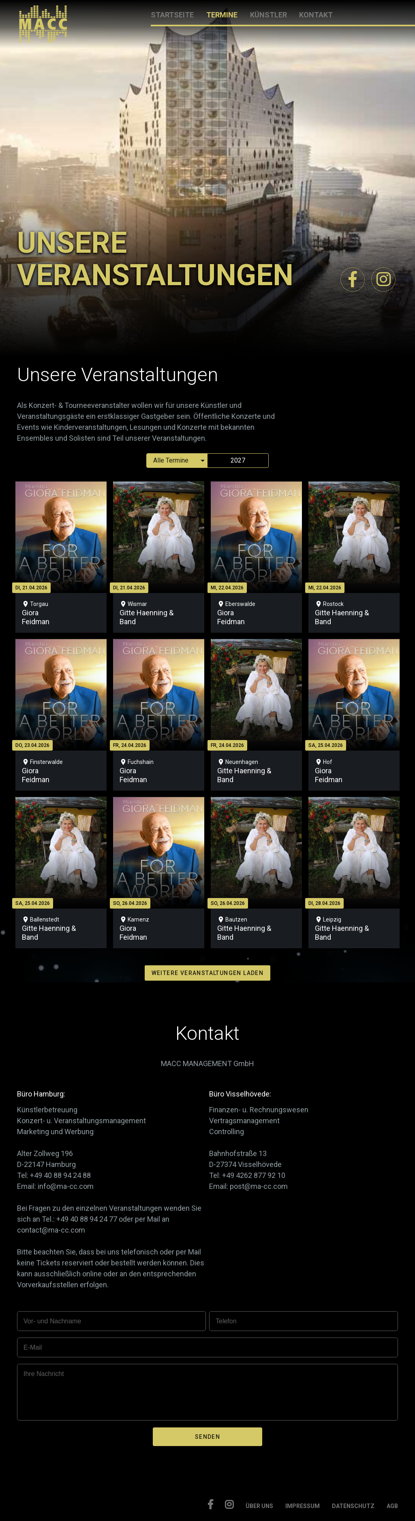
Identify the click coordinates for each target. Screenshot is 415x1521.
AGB (392, 1506)
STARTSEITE (172, 15)
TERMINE (221, 15)
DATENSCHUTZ (353, 1506)
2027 (238, 460)
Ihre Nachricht (44, 1373)
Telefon (226, 1321)
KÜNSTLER (268, 15)
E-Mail (33, 1347)
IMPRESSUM (302, 1506)
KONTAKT (316, 15)
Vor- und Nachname (52, 1321)
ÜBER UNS (259, 1506)
